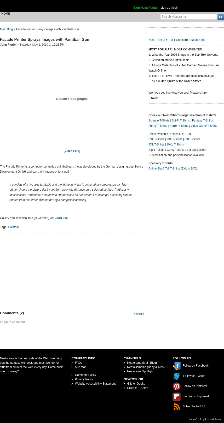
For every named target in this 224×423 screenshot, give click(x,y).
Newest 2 (139, 314)
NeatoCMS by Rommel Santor (206, 419)
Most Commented (188, 49)
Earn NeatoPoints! (145, 7)
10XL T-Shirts (175, 144)
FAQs (78, 362)
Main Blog (6, 29)
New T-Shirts (157, 40)
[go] (221, 17)
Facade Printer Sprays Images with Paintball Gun (44, 39)
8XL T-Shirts (192, 139)
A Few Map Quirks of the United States (176, 81)
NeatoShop (198, 40)
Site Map (80, 367)
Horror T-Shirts (179, 125)
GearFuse (61, 218)
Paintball (13, 227)
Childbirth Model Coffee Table (170, 60)
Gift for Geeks (136, 383)
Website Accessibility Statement (95, 383)
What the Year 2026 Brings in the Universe (185, 54)
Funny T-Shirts (158, 125)
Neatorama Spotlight (140, 371)
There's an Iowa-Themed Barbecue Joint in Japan (183, 76)
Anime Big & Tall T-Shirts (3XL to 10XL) (174, 168)
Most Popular (160, 49)
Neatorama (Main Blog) (142, 362)
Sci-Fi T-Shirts (181, 120)
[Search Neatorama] (189, 16)
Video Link (72, 151)
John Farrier (8, 44)
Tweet (154, 98)
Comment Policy (85, 375)
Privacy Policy (84, 379)
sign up (165, 7)
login (175, 7)
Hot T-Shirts (176, 40)
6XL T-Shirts (156, 139)
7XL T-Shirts (174, 139)
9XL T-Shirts (156, 144)
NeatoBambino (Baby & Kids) (146, 367)
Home (5, 13)
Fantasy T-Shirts (202, 120)
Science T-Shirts (159, 120)
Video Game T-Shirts (204, 125)
